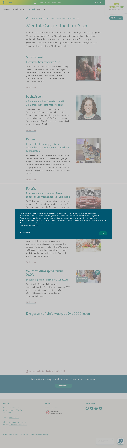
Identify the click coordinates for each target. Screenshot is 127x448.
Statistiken (25, 233)
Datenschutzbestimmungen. (29, 225)
